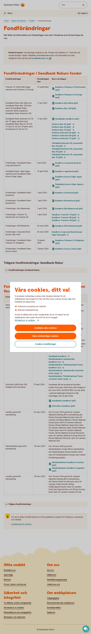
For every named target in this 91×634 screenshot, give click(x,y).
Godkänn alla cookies (45, 328)
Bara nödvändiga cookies (45, 336)
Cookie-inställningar (45, 344)
